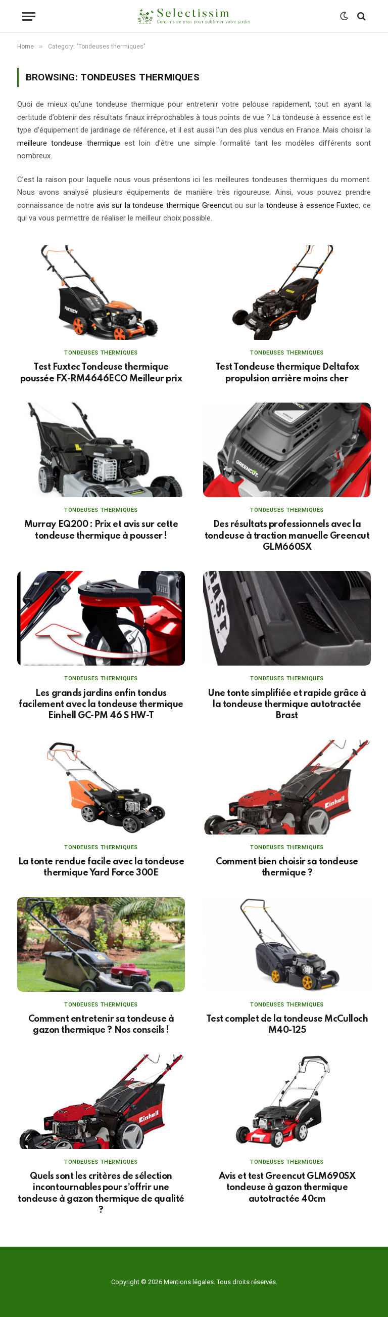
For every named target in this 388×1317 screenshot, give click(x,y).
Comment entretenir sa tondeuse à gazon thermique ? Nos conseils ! (101, 1025)
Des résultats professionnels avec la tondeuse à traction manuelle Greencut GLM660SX (287, 536)
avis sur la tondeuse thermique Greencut (164, 205)
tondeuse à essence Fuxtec (312, 205)
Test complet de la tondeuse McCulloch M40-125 (287, 1025)
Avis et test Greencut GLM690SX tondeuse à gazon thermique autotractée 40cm (287, 1188)
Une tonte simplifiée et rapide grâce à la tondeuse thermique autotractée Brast (287, 705)
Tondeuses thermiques (101, 352)
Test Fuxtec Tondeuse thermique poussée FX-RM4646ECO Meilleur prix (101, 373)
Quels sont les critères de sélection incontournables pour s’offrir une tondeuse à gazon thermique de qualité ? (101, 1193)
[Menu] (28, 16)
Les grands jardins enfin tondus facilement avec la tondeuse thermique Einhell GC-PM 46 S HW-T (101, 705)
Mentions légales (189, 1282)
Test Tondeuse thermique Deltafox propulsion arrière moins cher (287, 373)
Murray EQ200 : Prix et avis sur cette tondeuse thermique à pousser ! (101, 530)
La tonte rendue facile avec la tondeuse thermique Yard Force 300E (101, 867)
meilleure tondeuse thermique (68, 143)
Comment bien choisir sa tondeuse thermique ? (287, 867)
